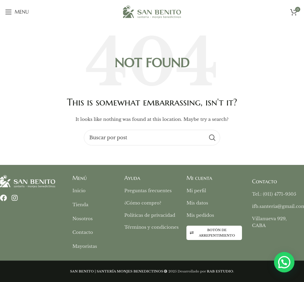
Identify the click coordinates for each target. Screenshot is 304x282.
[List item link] (98, 191)
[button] (284, 262)
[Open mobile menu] (17, 12)
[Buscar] (152, 137)
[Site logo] (152, 11)
